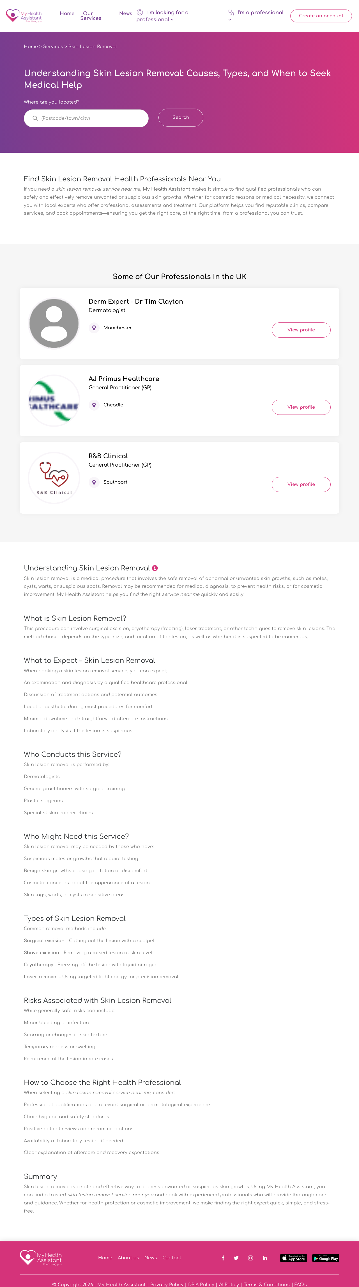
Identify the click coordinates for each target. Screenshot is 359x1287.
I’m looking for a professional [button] (162, 15)
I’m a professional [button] (256, 15)
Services (53, 46)
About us (128, 1257)
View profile (301, 330)
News (125, 13)
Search (180, 117)
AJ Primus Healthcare (124, 379)
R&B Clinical (108, 456)
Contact (171, 1257)
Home (67, 13)
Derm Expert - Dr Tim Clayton (136, 301)
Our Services (90, 16)
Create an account (321, 15)
